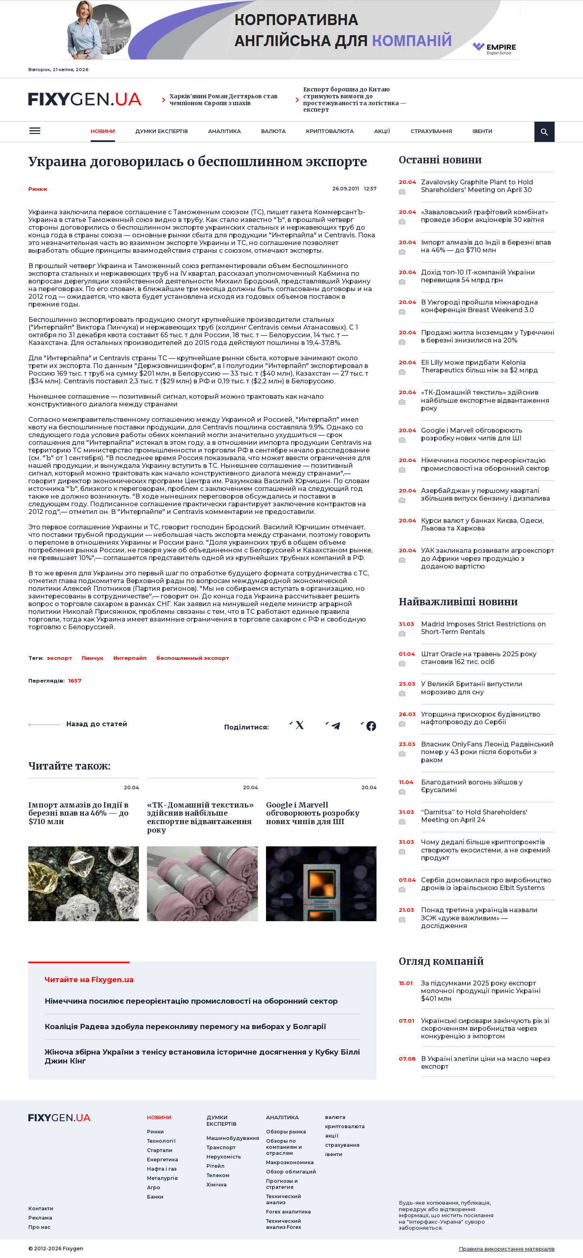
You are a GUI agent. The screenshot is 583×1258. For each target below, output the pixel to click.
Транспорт (221, 1147)
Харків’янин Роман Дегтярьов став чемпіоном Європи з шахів (220, 100)
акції (382, 131)
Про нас (39, 1227)
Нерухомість (223, 1157)
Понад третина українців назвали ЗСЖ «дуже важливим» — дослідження (479, 917)
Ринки (37, 189)
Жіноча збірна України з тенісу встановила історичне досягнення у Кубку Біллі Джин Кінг (202, 1057)
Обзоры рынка (286, 1132)
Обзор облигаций (291, 1172)
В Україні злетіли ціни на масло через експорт (486, 1062)
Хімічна (216, 1185)
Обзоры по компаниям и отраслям (284, 1147)
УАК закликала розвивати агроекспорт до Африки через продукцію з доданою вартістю (487, 558)
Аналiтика (224, 131)
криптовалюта (330, 131)
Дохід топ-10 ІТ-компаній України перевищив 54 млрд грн (478, 277)
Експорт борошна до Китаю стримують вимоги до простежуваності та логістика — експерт (351, 99)
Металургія (162, 1178)
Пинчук (93, 658)
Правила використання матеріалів (507, 1248)
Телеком (218, 1175)
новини (103, 131)
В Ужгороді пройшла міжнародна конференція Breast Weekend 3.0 (479, 306)
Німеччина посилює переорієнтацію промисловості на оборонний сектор (191, 1001)
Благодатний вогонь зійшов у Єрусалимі (476, 786)
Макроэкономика (290, 1162)
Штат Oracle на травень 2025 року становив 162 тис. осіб (478, 658)
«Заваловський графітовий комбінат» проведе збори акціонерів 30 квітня (484, 216)
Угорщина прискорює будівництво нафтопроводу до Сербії (480, 718)
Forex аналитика (288, 1212)
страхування (431, 131)
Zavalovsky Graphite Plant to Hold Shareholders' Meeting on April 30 (477, 186)
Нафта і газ (162, 1169)
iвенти (482, 131)
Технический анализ (283, 1199)
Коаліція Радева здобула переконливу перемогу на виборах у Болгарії (185, 1026)
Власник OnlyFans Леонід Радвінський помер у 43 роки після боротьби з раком (487, 751)
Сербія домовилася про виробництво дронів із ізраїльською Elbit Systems (486, 884)
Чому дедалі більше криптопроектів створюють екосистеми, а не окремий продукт (486, 849)
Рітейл (215, 1166)
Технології (161, 1141)
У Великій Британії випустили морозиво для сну (476, 688)
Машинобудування (232, 1138)
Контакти (40, 1208)
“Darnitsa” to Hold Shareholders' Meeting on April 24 (476, 816)
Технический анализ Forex (283, 1224)
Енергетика (162, 1160)
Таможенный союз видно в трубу (145, 220)
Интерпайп (130, 658)
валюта (273, 131)
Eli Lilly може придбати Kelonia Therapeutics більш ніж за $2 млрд (479, 367)
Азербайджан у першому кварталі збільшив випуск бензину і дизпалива (485, 495)
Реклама (40, 1218)
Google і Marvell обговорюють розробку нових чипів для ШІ (476, 435)
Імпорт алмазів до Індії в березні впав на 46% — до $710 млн (486, 247)
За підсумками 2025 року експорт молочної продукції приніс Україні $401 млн (480, 990)
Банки (155, 1197)
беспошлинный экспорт (192, 658)
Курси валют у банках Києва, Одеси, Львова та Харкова (482, 524)
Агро (153, 1187)
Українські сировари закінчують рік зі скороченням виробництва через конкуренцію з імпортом (485, 1028)
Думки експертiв (161, 131)
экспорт (59, 658)
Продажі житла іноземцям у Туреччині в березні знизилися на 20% (487, 337)
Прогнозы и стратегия (282, 1184)
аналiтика (282, 1117)
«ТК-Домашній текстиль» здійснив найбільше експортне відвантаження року (485, 400)
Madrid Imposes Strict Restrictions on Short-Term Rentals (483, 628)
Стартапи (159, 1150)
